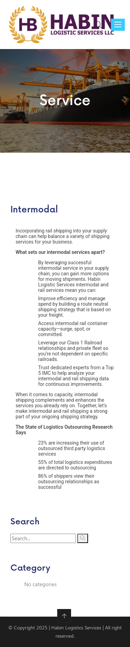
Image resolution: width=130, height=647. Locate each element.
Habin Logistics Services (76, 627)
